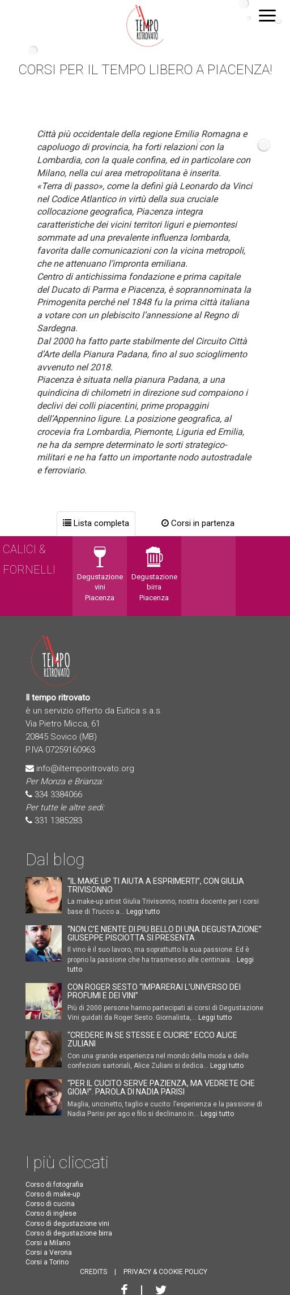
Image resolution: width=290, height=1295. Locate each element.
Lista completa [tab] (96, 523)
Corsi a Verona (48, 1252)
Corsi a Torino (47, 1262)
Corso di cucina (50, 1204)
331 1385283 (58, 820)
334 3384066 (58, 794)
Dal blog (54, 859)
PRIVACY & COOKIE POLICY (165, 1272)
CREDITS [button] (93, 1272)
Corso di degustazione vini (67, 1224)
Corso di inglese (50, 1213)
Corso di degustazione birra (68, 1233)
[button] (267, 15)
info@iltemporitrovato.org (85, 768)
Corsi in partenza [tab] (197, 523)
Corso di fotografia (54, 1185)
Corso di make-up (52, 1194)
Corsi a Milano (47, 1243)
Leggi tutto (143, 912)
